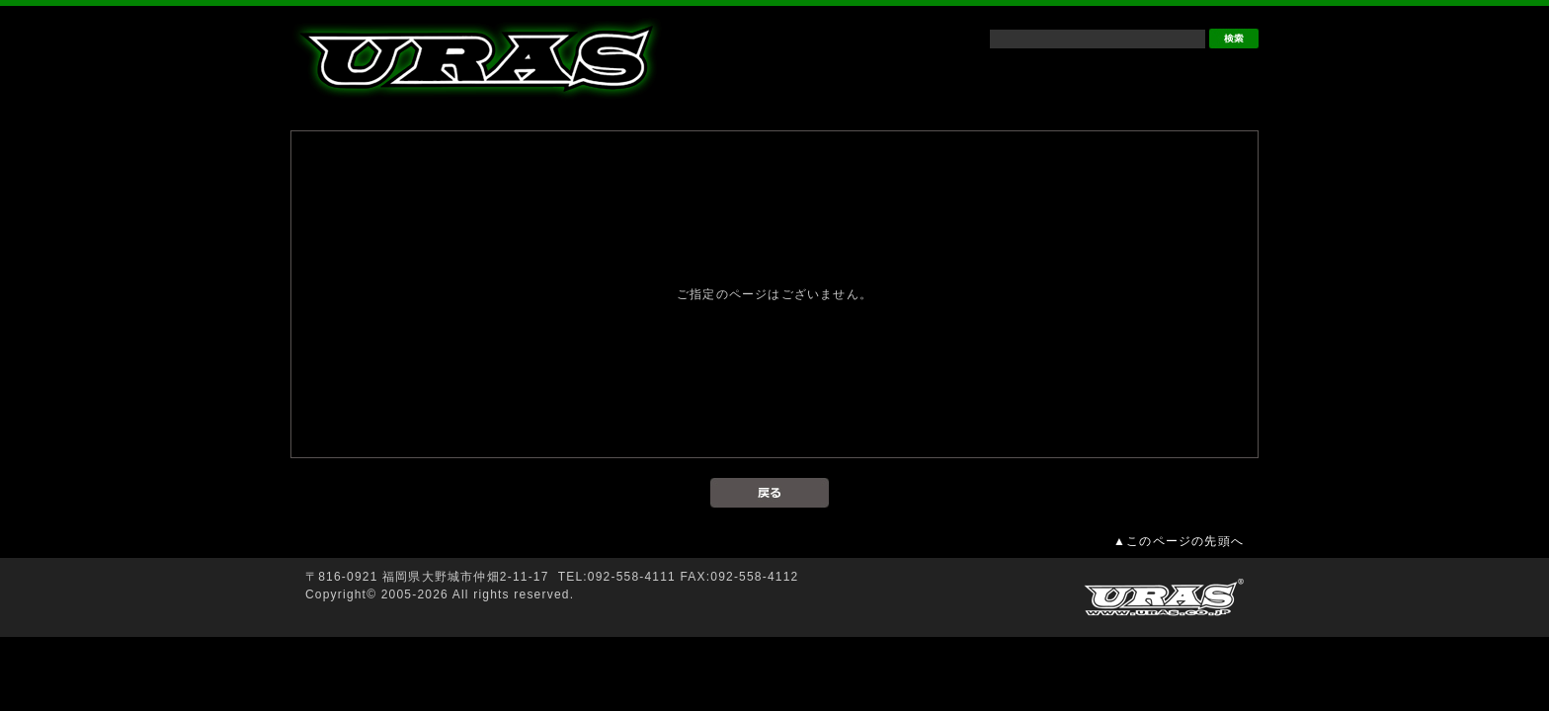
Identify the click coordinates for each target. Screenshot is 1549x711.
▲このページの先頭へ (1178, 541)
